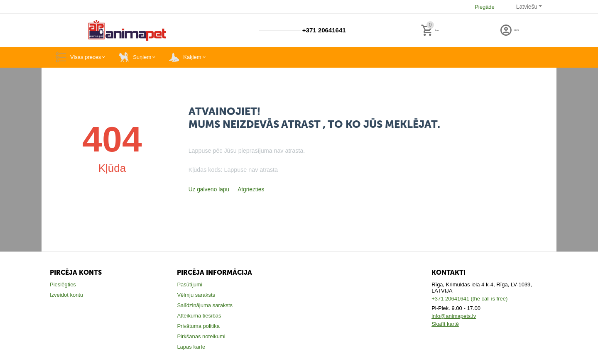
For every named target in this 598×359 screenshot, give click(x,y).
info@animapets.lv (453, 316)
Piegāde (486, 7)
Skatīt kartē (445, 324)
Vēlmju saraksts (196, 295)
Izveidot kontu (66, 295)
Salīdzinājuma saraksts (205, 305)
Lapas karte (191, 347)
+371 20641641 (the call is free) (469, 299)
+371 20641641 (323, 30)
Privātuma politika (198, 326)
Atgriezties (248, 189)
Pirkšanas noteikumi (201, 336)
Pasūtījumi (189, 284)
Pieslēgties (63, 284)
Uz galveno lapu (208, 189)
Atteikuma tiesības (199, 316)
